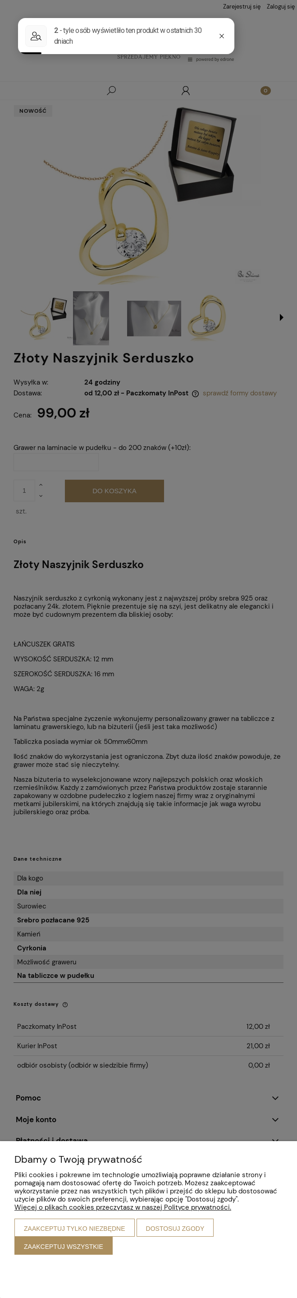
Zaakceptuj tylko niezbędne (74, 1228)
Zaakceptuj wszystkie (63, 1246)
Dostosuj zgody (175, 1228)
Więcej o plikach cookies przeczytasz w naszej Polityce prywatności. (122, 1207)
